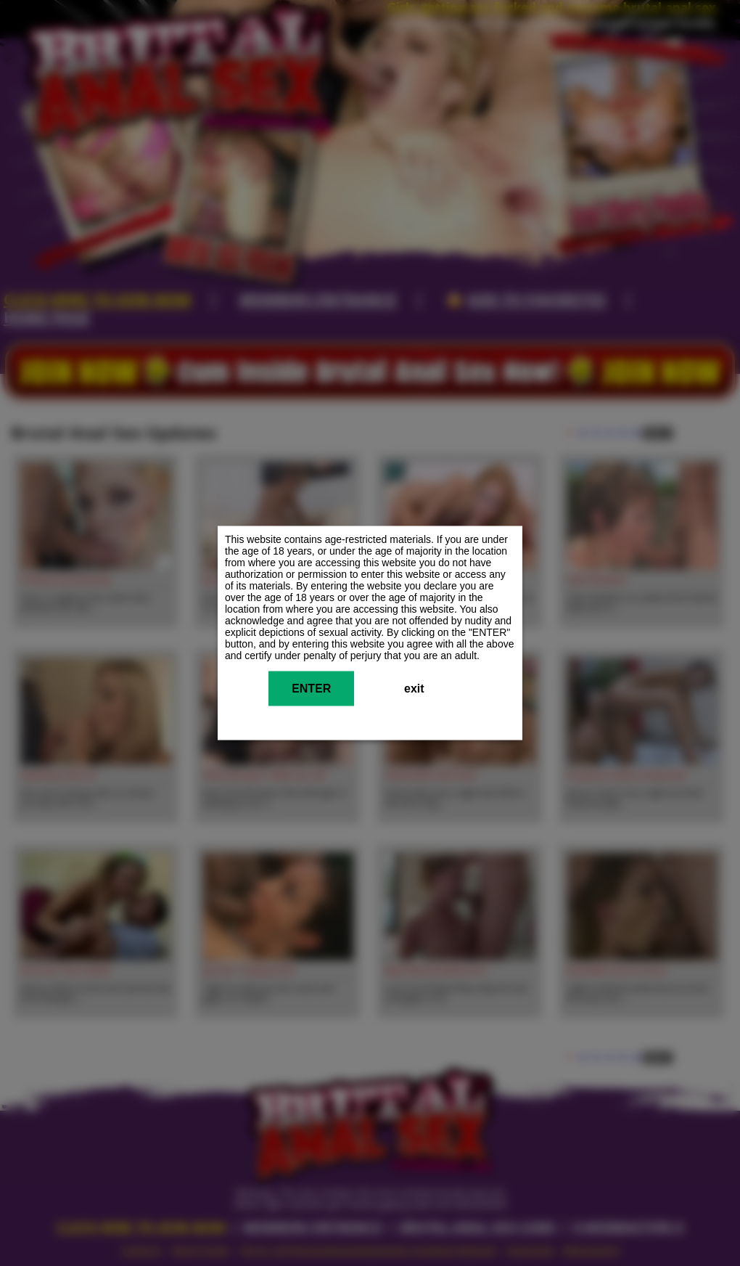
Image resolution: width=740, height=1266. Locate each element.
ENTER (311, 688)
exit (414, 688)
